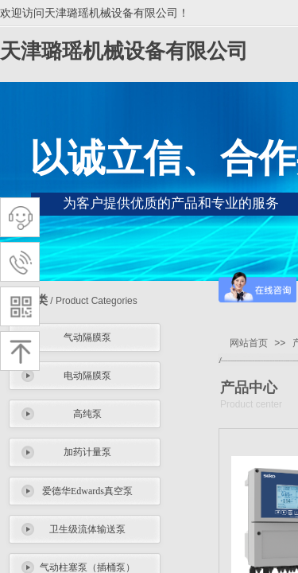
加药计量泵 (87, 452)
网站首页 (249, 343)
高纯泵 (87, 413)
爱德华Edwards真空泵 (87, 491)
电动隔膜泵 (87, 375)
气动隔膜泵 (87, 337)
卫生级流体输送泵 (87, 529)
